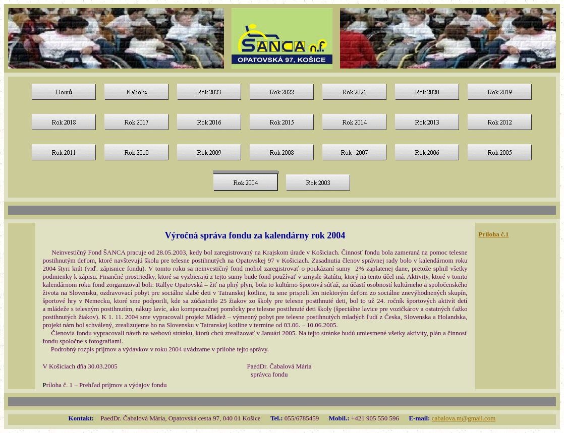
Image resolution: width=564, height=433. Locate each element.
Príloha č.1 (494, 234)
